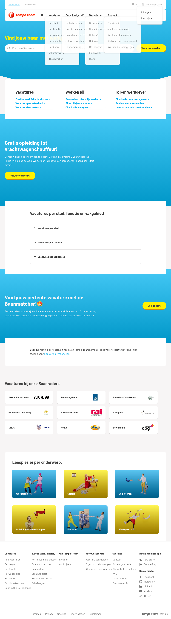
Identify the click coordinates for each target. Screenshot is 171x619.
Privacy (49, 613)
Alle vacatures (12, 558)
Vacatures (54, 15)
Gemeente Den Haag (31, 412)
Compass (143, 412)
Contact (112, 15)
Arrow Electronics (31, 397)
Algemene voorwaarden (98, 568)
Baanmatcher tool (41, 563)
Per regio (10, 563)
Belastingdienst (87, 397)
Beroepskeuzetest (42, 577)
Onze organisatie (121, 563)
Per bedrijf (10, 577)
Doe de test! (154, 305)
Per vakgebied (12, 572)
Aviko (87, 427)
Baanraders (38, 568)
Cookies (61, 613)
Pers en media (120, 582)
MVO (114, 572)
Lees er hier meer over (56, 353)
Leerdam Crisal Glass (143, 397)
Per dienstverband (15, 582)
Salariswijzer (39, 582)
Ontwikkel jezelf (75, 15)
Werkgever (30, 4)
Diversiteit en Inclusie (124, 568)
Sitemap (36, 613)
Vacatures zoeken (151, 48)
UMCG (31, 427)
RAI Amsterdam (87, 412)
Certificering (119, 577)
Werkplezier (96, 15)
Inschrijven (65, 563)
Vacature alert (39, 572)
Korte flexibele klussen (44, 558)
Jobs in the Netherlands (18, 587)
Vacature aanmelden (96, 558)
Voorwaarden (78, 613)
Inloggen (63, 558)
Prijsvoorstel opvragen (98, 563)
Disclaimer (95, 613)
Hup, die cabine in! (20, 175)
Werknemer (14, 4)
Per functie (11, 568)
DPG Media (143, 427)
